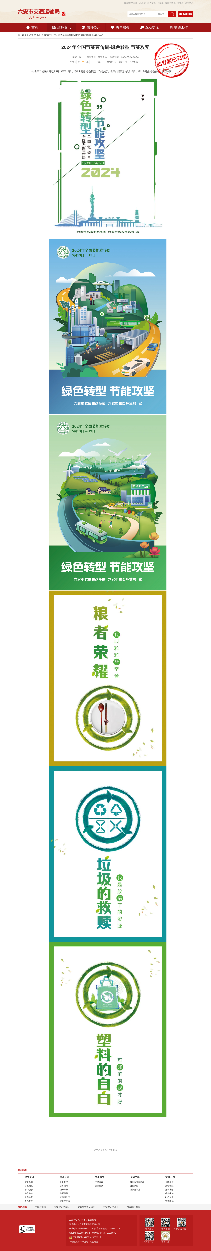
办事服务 (120, 27)
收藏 (135, 62)
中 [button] (83, 62)
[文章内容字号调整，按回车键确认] (80, 62)
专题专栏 (46, 35)
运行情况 (189, 3)
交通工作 (179, 27)
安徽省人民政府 (61, 1207)
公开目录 (64, 1193)
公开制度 (64, 1182)
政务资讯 (61, 27)
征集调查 (134, 1186)
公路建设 (169, 1182)
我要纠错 (111, 62)
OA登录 (142, 3)
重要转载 (29, 1197)
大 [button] (79, 62)
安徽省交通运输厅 (86, 1207)
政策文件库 (65, 1201)
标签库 (180, 3)
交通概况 (169, 1201)
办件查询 (99, 1186)
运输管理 (169, 1186)
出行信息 (169, 1197)
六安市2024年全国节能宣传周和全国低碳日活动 (78, 35)
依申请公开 (65, 1197)
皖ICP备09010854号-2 (79, 1233)
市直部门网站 (135, 1207)
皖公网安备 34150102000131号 (85, 1237)
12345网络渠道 (137, 1182)
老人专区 (151, 3)
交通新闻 (29, 1182)
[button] (160, 3)
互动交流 (149, 27)
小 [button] (87, 62)
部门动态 (29, 1189)
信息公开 (91, 27)
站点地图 (94, 1241)
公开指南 (64, 1186)
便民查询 (99, 1182)
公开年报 (64, 1189)
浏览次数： (77, 57)
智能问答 (185, 14)
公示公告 (29, 1193)
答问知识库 (135, 1189)
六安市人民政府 (111, 1207)
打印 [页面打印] (124, 62)
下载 (98, 62)
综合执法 (169, 1193)
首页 (32, 27)
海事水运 (169, 1189)
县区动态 (29, 1186)
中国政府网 (40, 1207)
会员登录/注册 (130, 3)
